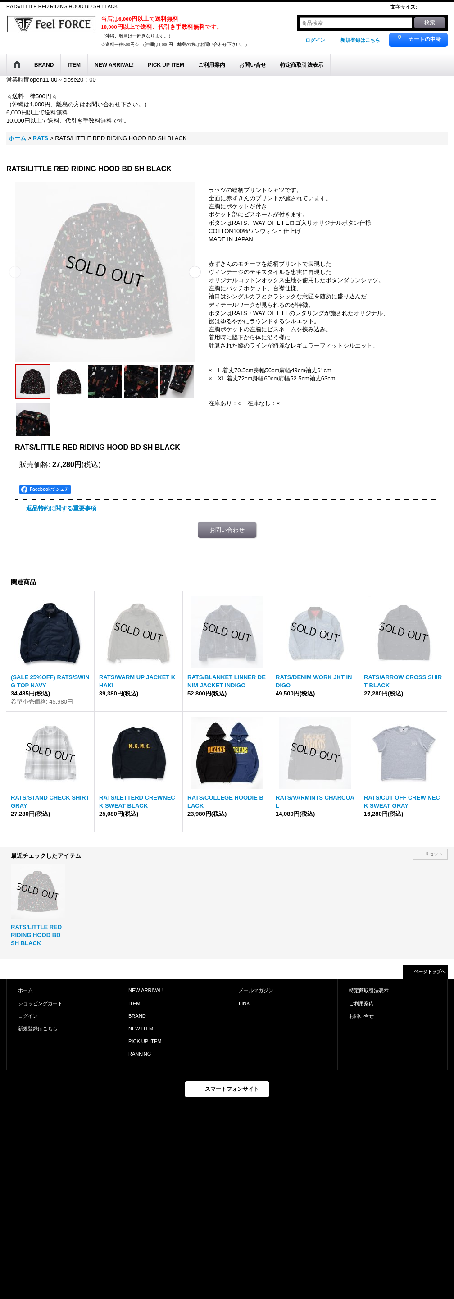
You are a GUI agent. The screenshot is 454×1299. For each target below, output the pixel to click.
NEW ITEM (140, 1028)
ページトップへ (429, 971)
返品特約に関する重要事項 (61, 508)
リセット (434, 853)
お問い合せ (361, 1016)
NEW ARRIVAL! (145, 990)
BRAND (137, 1016)
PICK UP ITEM (144, 1041)
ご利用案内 (361, 1003)
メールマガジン (256, 990)
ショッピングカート (40, 1003)
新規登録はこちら (360, 40)
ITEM (134, 1003)
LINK (244, 1003)
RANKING (139, 1054)
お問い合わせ (227, 529)
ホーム (25, 990)
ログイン (315, 40)
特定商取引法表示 (369, 990)
